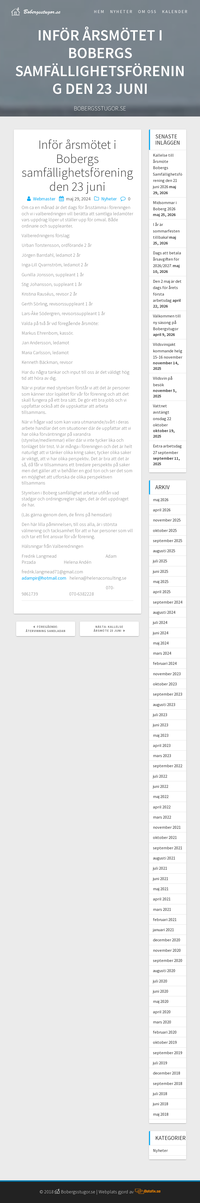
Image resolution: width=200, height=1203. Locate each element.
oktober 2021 (165, 837)
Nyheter (121, 11)
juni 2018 (160, 1103)
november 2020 (167, 950)
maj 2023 (161, 735)
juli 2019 (160, 1062)
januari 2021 (163, 929)
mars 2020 (162, 1021)
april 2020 (162, 1011)
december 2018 (166, 1073)
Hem (99, 11)
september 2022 (167, 765)
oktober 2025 (165, 530)
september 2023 (167, 694)
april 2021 (162, 898)
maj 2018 (161, 1114)
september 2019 (167, 1052)
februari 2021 (165, 919)
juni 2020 (160, 991)
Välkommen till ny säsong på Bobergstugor (167, 322)
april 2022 (162, 806)
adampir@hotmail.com (44, 578)
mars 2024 (162, 653)
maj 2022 (161, 796)
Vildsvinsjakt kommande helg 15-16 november (167, 351)
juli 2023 (160, 714)
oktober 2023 (165, 683)
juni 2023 (160, 724)
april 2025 (162, 591)
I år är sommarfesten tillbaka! (166, 231)
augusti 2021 (164, 858)
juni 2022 (160, 786)
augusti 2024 (164, 612)
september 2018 (167, 1083)
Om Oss (147, 11)
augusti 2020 (164, 970)
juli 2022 (160, 776)
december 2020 (166, 939)
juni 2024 (160, 632)
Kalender (175, 11)
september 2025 (167, 540)
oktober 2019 (165, 1042)
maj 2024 (161, 643)
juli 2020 (160, 981)
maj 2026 (161, 499)
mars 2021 (162, 909)
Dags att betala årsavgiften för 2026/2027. (167, 259)
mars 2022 (162, 817)
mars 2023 (162, 755)
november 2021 (167, 827)
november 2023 (167, 673)
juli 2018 (160, 1093)
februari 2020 (165, 1032)
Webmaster (44, 199)
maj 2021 (161, 888)
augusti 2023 (164, 704)
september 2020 (167, 960)
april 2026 (162, 509)
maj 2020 (161, 1001)
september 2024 (167, 602)
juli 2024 (160, 622)
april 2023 (162, 745)
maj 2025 (161, 581)
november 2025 (167, 520)
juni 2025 (160, 571)
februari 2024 (165, 663)
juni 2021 (160, 878)
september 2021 (167, 847)
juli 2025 (160, 560)
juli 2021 (160, 868)
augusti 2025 (164, 550)
